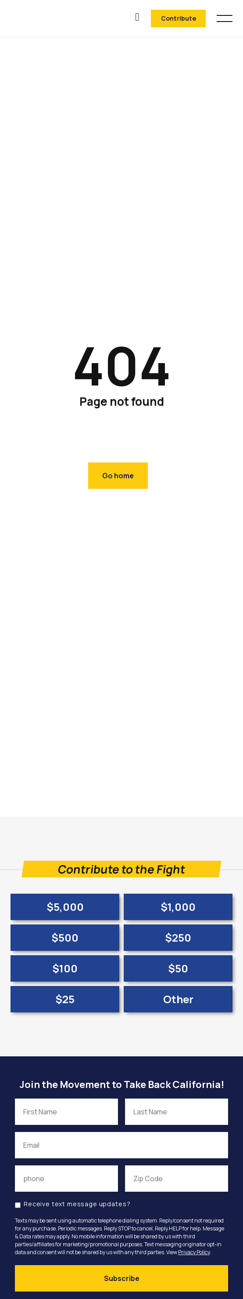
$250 (178, 937)
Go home (118, 475)
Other (178, 999)
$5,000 (65, 906)
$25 (65, 999)
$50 (178, 968)
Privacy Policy (194, 1252)
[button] (224, 17)
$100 (65, 968)
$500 (65, 937)
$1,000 (178, 906)
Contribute (178, 18)
